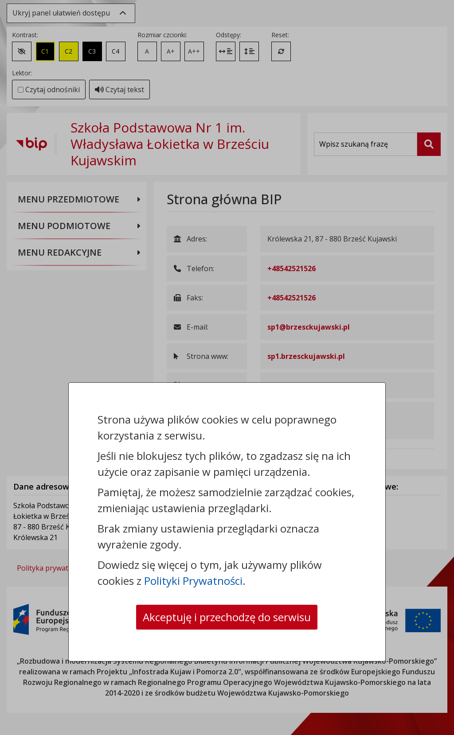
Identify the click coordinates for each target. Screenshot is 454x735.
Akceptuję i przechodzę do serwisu (227, 617)
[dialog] (227, 367)
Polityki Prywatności (193, 580)
